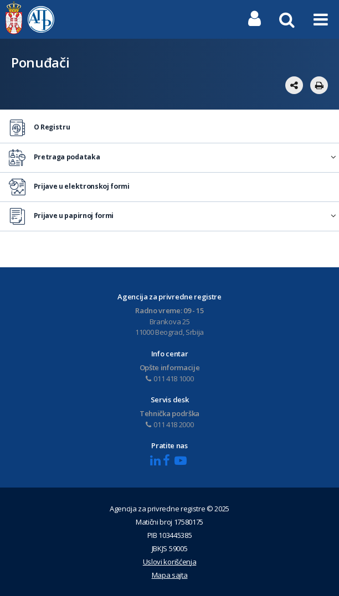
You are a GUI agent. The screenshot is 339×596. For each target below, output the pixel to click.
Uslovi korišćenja (170, 562)
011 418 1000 (170, 378)
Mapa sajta (170, 575)
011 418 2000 (170, 424)
